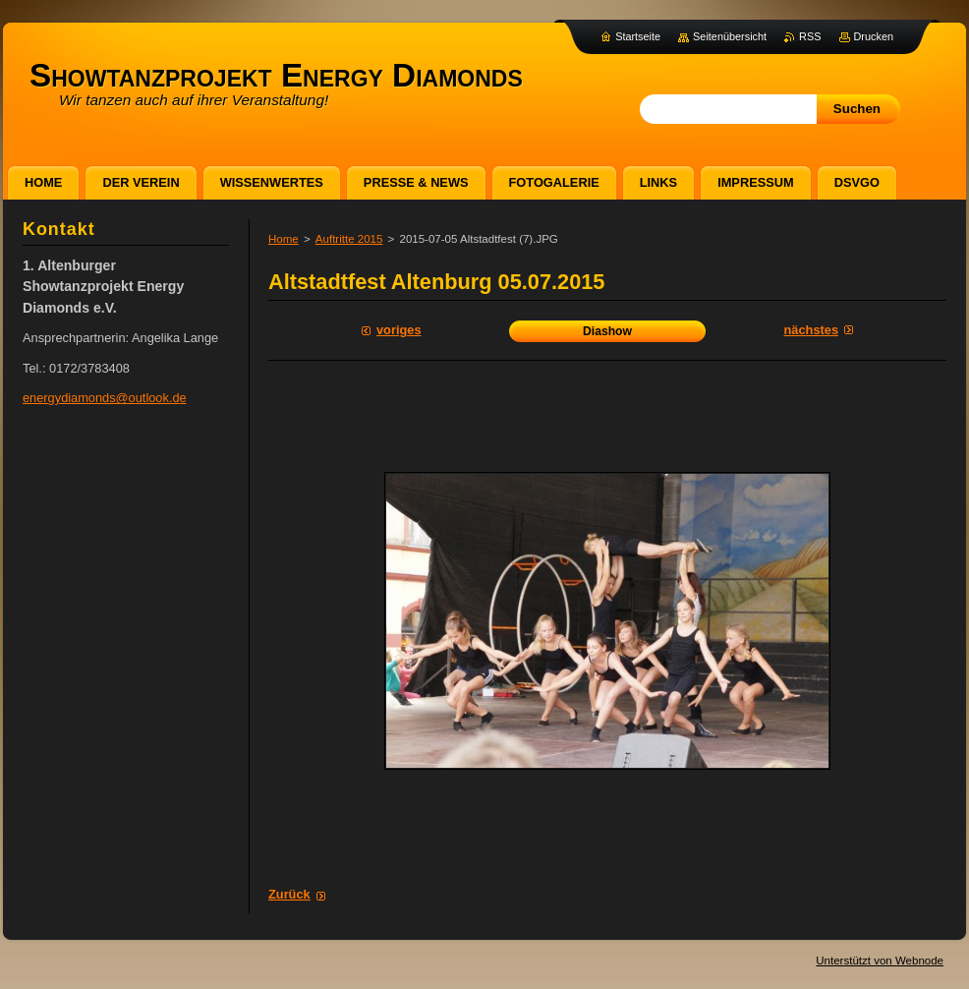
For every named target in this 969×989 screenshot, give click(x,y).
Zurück (289, 894)
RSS (810, 36)
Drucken (874, 36)
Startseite (637, 36)
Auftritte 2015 (349, 239)
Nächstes (811, 329)
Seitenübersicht (730, 36)
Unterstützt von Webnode (879, 960)
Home (283, 239)
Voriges (399, 329)
